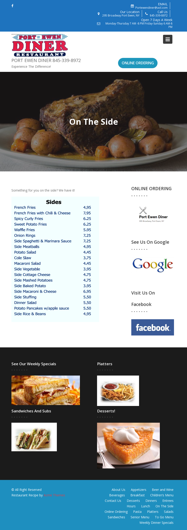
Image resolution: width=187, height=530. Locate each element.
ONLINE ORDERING (138, 62)
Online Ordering (116, 511)
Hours (131, 506)
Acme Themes (54, 495)
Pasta (137, 511)
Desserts (133, 500)
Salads (169, 511)
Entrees (168, 500)
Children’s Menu (162, 495)
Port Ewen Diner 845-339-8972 (46, 60)
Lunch (145, 506)
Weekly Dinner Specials (157, 522)
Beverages (117, 495)
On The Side (164, 506)
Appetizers (138, 489)
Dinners (151, 500)
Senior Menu (140, 517)
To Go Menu (164, 517)
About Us (118, 489)
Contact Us (113, 500)
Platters (152, 511)
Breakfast (137, 495)
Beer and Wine (163, 489)
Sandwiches (116, 517)
